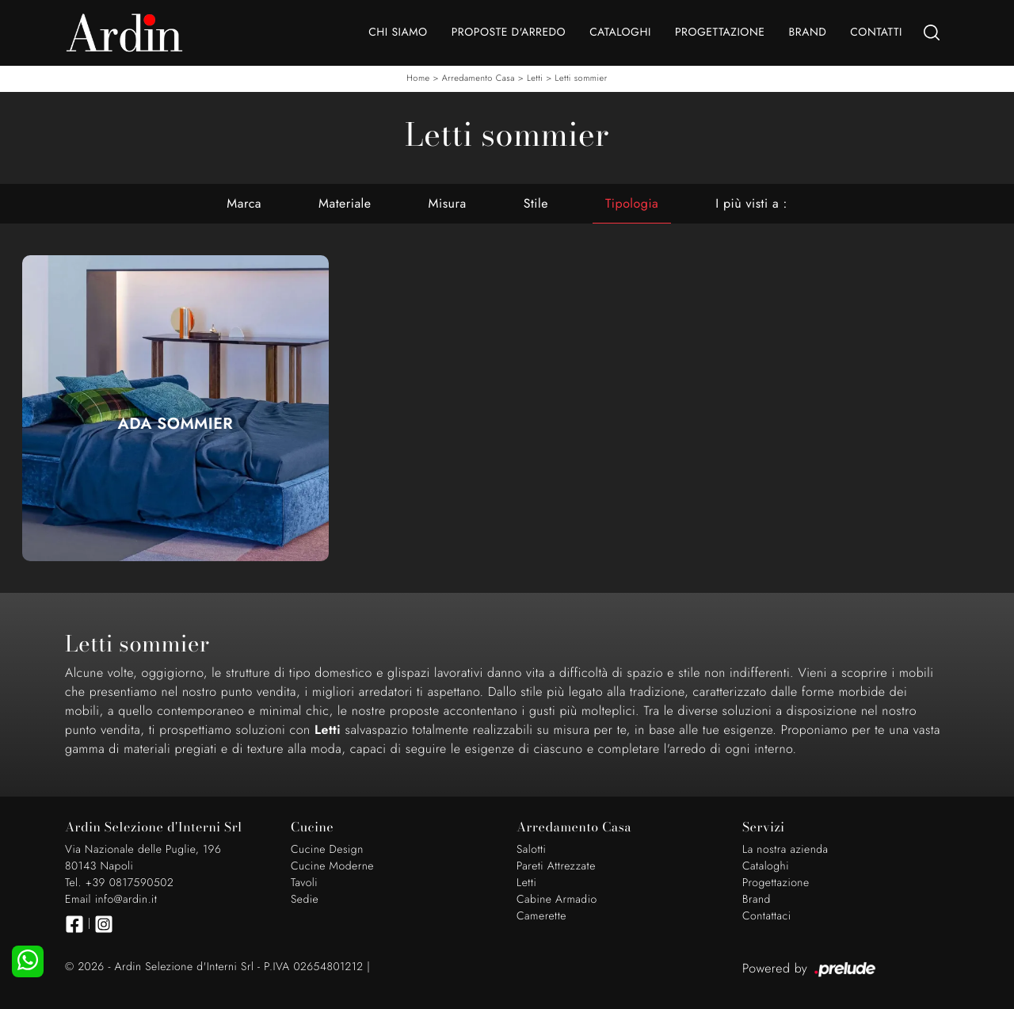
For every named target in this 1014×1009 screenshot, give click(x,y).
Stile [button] (536, 203)
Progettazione (720, 32)
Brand (807, 32)
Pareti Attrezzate (556, 866)
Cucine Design (327, 850)
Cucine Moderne (332, 866)
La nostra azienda (785, 850)
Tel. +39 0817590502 (119, 883)
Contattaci (766, 916)
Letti (535, 78)
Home (417, 78)
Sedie (304, 900)
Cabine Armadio (557, 900)
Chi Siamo (397, 32)
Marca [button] (244, 203)
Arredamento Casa (478, 78)
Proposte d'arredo (509, 32)
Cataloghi (620, 32)
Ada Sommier (175, 424)
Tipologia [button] (631, 203)
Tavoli (304, 883)
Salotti (531, 850)
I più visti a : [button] (751, 203)
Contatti (876, 32)
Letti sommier (581, 78)
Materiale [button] (345, 203)
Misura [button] (448, 203)
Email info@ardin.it (111, 900)
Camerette (541, 916)
